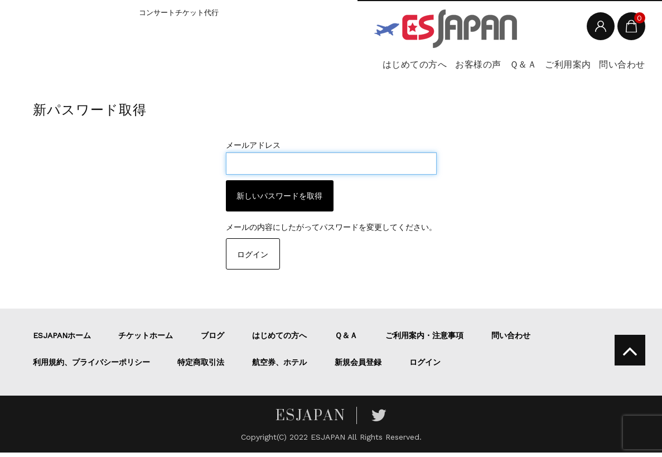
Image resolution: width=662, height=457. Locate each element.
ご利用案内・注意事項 (424, 339)
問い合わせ (608, 67)
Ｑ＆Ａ (472, 67)
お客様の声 (409, 67)
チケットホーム (145, 339)
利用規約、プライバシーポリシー (91, 366)
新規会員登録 (358, 366)
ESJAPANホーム (62, 339)
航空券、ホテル (279, 366)
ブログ (212, 339)
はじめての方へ (326, 67)
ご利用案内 (535, 67)
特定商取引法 (200, 366)
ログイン (252, 258)
